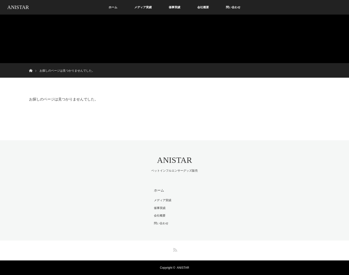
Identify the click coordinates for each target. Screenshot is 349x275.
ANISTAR (18, 7)
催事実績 (174, 7)
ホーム (113, 7)
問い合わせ (233, 7)
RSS (174, 249)
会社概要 (203, 7)
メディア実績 (143, 7)
